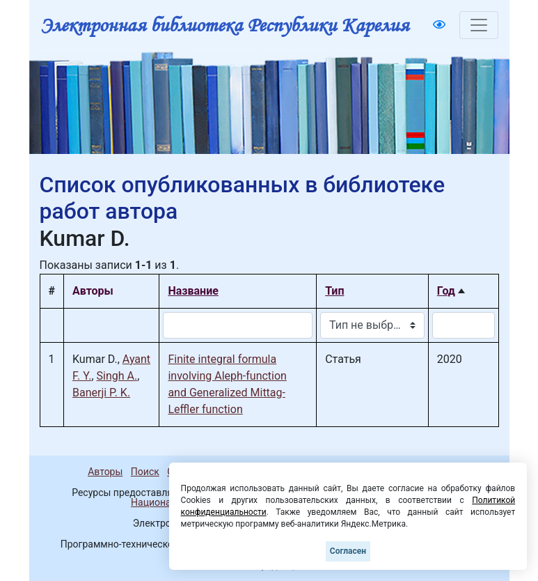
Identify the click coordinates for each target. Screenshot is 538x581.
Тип (334, 290)
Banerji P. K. (101, 392)
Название (193, 290)
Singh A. (117, 375)
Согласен (348, 551)
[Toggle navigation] (478, 25)
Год (446, 290)
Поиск (145, 471)
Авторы (105, 471)
